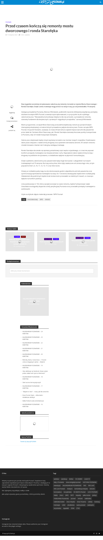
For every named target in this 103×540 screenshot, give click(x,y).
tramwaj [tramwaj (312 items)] (97, 506)
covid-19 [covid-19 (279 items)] (87, 483)
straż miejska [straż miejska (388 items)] (71, 506)
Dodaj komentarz (11, 121)
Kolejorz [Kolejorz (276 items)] (69, 493)
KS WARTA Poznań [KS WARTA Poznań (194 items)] (80, 496)
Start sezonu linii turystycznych (51, 242)
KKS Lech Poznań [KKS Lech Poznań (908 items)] (59, 493)
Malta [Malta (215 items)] (55, 499)
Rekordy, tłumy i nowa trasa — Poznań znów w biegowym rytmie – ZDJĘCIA (20, 242)
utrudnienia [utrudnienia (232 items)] (70, 509)
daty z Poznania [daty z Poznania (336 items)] (59, 486)
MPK (41, 199)
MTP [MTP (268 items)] (72, 499)
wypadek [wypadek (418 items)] (66, 512)
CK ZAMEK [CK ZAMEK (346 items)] (78, 483)
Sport (23, 237)
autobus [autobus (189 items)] (56, 483)
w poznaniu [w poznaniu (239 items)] (57, 512)
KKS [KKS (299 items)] (85, 490)
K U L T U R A (47, 239)
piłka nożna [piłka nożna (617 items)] (86, 499)
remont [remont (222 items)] (80, 503)
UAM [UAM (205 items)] (63, 509)
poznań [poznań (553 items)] (73, 503)
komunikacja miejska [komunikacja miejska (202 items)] (81, 493)
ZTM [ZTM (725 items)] (77, 512)
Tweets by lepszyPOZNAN (29, 446)
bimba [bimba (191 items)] (71, 483)
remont (47, 199)
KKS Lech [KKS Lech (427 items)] (91, 490)
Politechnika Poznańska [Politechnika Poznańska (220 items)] (61, 503)
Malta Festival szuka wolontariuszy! (34, 405)
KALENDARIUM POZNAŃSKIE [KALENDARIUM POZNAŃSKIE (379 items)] (72, 490)
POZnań (8, 22)
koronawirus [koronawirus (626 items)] (58, 496)
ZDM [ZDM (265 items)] (72, 512)
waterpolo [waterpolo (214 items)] (91, 509)
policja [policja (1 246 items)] (94, 499)
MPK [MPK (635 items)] (66, 499)
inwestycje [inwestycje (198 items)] (57, 490)
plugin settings (16, 530)
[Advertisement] (51, 11)
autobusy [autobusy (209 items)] (64, 483)
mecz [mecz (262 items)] (61, 499)
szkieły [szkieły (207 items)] (90, 506)
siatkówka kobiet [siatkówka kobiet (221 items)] (59, 506)
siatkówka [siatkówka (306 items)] (88, 503)
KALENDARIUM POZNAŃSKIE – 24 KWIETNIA (34, 300)
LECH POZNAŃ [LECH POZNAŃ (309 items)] (92, 496)
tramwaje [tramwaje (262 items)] (57, 509)
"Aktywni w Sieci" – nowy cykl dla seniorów (83, 242)
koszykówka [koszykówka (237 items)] (67, 496)
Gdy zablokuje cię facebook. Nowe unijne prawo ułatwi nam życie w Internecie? (34, 373)
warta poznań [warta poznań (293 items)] (81, 509)
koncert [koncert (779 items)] (92, 493)
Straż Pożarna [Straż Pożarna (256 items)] (81, 506)
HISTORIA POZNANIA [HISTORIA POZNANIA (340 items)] (89, 486)
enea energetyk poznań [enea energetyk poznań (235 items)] (73, 486)
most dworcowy (33, 199)
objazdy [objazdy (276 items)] (78, 499)
